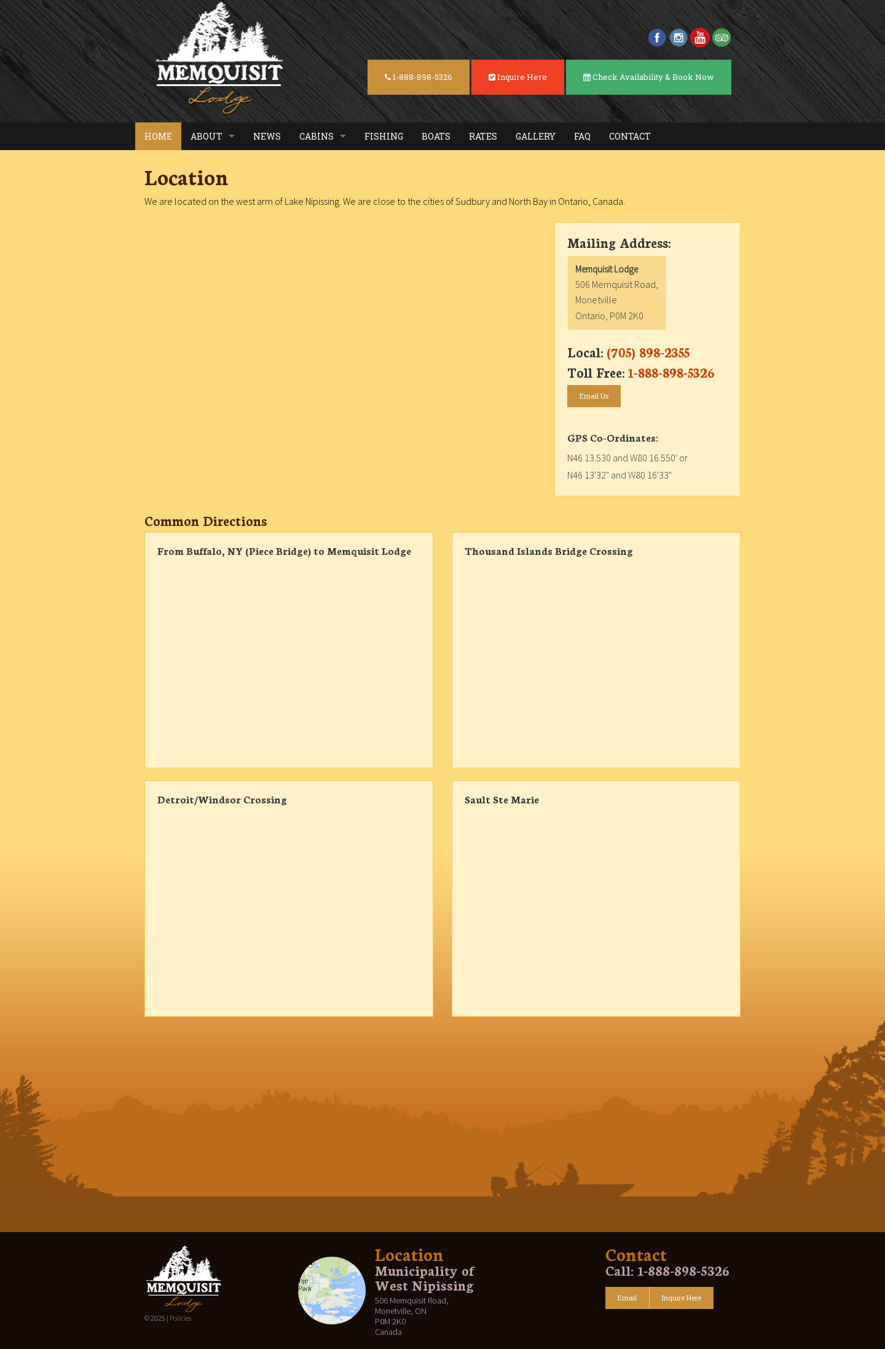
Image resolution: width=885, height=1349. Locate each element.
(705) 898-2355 (648, 351)
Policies (180, 1318)
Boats (436, 136)
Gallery (536, 136)
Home (158, 136)
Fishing (383, 136)
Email (627, 1297)
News (267, 136)
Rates (483, 136)
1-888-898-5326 (418, 76)
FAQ (582, 136)
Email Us (594, 395)
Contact (630, 136)
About (206, 136)
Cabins (316, 136)
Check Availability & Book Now (648, 76)
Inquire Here (518, 76)
